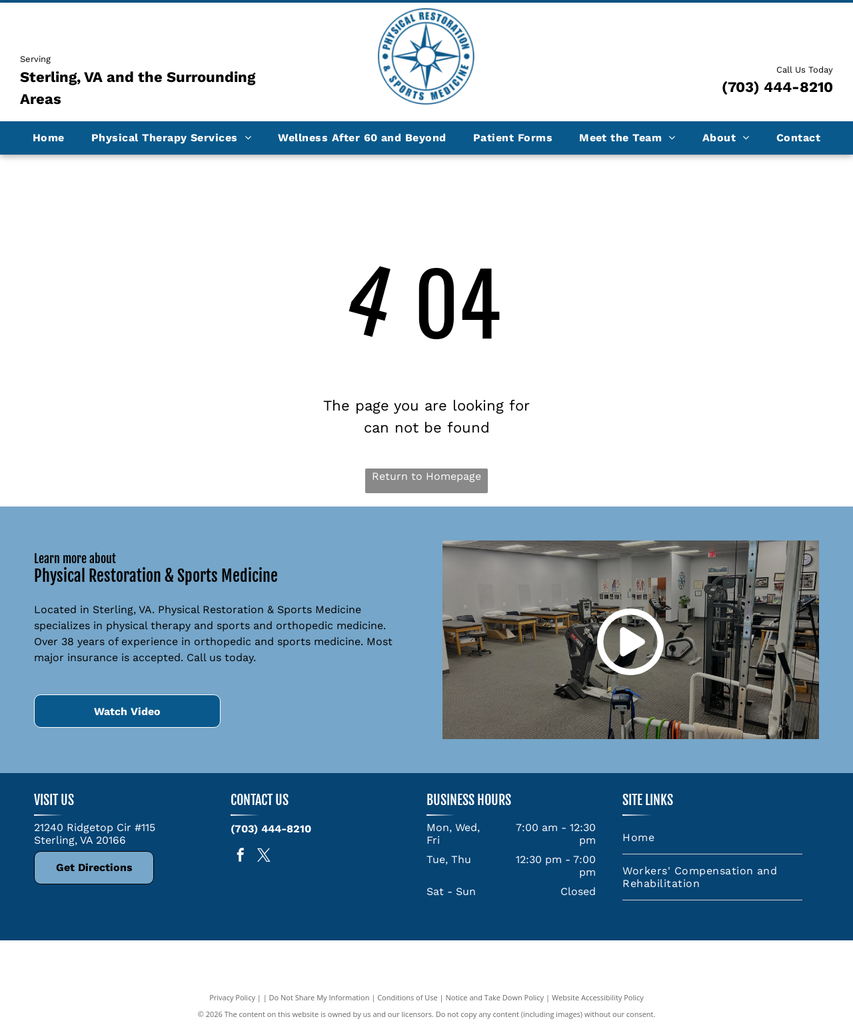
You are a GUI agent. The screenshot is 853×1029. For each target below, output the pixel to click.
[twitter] (264, 856)
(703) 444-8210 (777, 87)
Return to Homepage (426, 476)
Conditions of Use (407, 997)
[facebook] (241, 856)
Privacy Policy (232, 997)
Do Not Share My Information (319, 997)
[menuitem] (48, 137)
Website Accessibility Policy (598, 997)
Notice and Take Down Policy (495, 997)
